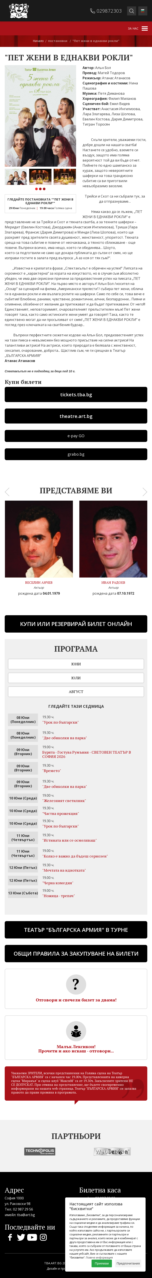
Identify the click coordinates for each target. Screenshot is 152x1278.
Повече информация (99, 1257)
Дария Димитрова (126, 119)
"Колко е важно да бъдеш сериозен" (75, 856)
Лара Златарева (96, 114)
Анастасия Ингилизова (120, 108)
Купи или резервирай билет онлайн (76, 624)
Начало (38, 41)
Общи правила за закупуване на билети (76, 953)
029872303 (109, 10)
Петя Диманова (111, 93)
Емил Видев (120, 103)
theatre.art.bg (76, 416)
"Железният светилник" (64, 800)
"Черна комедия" (58, 882)
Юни (76, 663)
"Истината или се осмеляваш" (69, 840)
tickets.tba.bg (76, 394)
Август (76, 691)
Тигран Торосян (96, 124)
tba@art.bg (26, 1214)
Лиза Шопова (123, 114)
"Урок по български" (60, 722)
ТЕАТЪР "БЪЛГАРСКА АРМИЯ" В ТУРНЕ (76, 930)
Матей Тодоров (111, 72)
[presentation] (7, 492)
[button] (36, 189)
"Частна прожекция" (60, 813)
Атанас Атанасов (116, 78)
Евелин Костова (96, 119)
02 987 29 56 (23, 1209)
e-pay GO (76, 435)
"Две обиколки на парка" (64, 737)
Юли (76, 677)
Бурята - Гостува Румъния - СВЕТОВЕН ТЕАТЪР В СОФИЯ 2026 (86, 754)
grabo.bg (76, 454)
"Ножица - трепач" (58, 895)
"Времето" (51, 770)
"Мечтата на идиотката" (64, 870)
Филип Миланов (122, 98)
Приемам (102, 1263)
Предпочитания (128, 1263)
